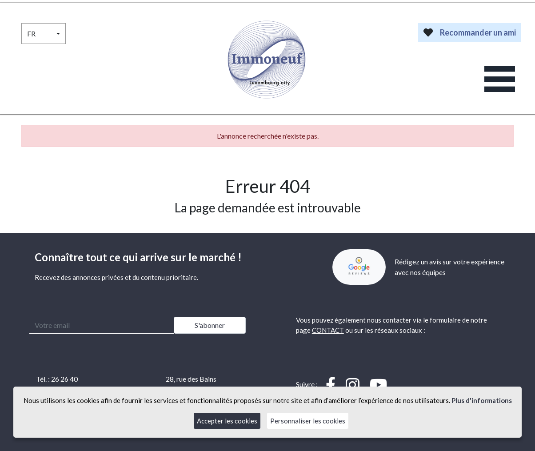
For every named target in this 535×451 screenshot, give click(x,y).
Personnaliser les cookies (307, 421)
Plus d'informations (481, 400)
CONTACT (328, 330)
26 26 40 (64, 379)
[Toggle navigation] (500, 79)
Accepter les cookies (227, 421)
